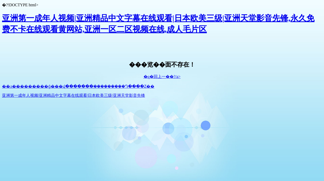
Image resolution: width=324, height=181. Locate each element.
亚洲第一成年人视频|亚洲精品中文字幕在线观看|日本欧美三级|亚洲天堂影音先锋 (73, 95)
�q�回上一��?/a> (162, 76)
